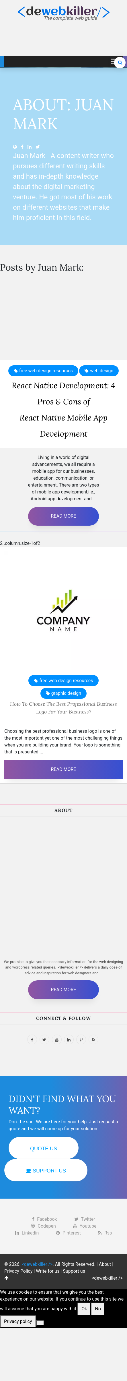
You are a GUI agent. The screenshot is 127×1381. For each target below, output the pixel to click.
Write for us (47, 1271)
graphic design (66, 693)
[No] (40, 1323)
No (98, 1308)
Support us (74, 1271)
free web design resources (46, 370)
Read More (63, 516)
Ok (84, 1308)
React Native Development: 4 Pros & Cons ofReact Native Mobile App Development (63, 409)
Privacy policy (18, 1321)
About (105, 1264)
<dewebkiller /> (107, 1278)
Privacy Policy (18, 1271)
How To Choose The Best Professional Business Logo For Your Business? (63, 708)
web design (101, 370)
